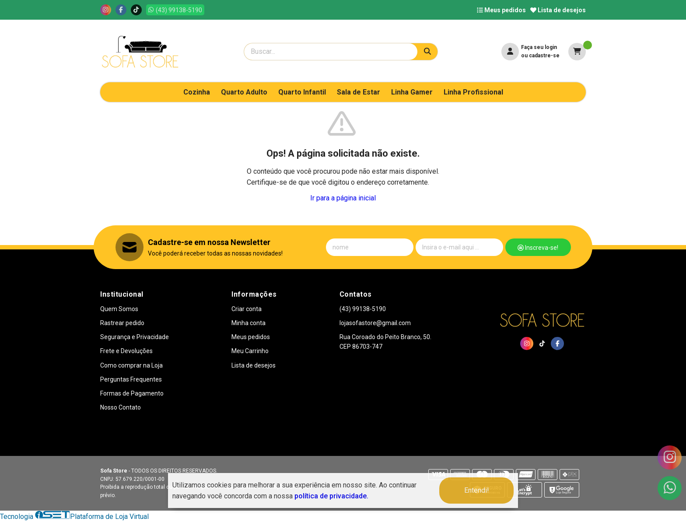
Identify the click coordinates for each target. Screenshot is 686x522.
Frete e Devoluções (126, 350)
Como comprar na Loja (131, 365)
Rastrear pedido (122, 322)
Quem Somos (119, 308)
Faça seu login (539, 47)
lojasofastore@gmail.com (375, 322)
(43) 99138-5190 (363, 308)
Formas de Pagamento (132, 393)
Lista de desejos (558, 10)
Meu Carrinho (250, 350)
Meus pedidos (501, 10)
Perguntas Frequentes (131, 379)
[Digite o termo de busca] (330, 51)
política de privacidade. (331, 496)
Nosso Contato (120, 407)
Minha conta (248, 322)
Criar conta (246, 308)
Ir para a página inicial (343, 198)
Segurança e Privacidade (134, 336)
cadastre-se (544, 56)
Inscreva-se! (538, 247)
